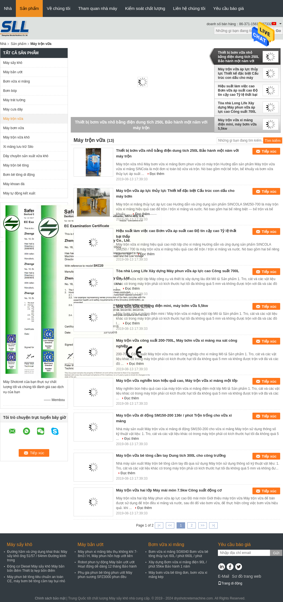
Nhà (8, 8)
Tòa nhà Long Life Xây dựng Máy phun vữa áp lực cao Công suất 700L (237, 107)
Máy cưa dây (13, 109)
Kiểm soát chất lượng (145, 8)
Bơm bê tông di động (19, 175)
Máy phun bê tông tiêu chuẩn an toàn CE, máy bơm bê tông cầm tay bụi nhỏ (36, 579)
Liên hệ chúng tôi (189, 8)
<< (170, 525)
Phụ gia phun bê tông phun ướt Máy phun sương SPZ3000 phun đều (105, 575)
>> (203, 525)
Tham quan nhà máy (97, 8)
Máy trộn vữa (13, 119)
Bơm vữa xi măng (16, 81)
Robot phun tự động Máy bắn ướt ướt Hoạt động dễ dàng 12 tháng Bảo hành (107, 564)
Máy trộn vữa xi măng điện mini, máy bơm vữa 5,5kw (237, 124)
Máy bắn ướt (12, 72)
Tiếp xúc (269, 151)
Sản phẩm (29, 8)
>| (213, 525)
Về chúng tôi (58, 8)
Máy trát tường (14, 100)
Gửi (276, 553)
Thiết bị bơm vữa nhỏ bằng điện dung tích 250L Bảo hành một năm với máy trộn (238, 57)
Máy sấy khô (12, 63)
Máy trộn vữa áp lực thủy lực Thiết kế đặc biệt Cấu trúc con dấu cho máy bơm (238, 73)
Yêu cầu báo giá (228, 8)
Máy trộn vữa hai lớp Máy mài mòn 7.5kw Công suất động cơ (169, 490)
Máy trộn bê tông (16, 165)
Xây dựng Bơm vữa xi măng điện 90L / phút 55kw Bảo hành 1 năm (178, 564)
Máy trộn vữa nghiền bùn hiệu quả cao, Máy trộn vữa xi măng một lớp (176, 380)
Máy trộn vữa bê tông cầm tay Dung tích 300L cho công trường (171, 455)
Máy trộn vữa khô (16, 137)
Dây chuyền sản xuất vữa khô (25, 156)
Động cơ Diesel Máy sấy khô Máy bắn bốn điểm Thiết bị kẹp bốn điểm (36, 568)
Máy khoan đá (13, 184)
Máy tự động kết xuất (19, 193)
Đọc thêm (157, 174)
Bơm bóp (10, 91)
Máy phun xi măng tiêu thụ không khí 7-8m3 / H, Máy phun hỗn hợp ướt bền (107, 554)
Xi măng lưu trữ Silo (18, 147)
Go (278, 31)
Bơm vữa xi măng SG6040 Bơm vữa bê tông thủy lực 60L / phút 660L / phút (178, 554)
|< (159, 525)
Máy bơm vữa (13, 128)
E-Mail (223, 576)
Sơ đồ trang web (246, 576)
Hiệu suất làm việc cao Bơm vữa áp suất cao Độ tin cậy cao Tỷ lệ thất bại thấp (238, 90)
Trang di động (230, 583)
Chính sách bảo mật (50, 598)
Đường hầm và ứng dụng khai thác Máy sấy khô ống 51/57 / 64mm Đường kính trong (37, 556)
